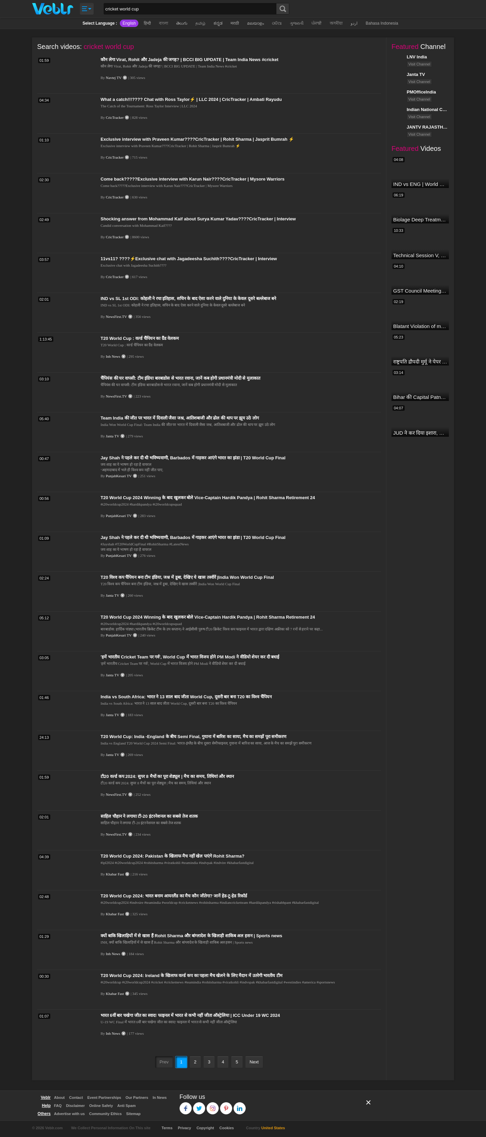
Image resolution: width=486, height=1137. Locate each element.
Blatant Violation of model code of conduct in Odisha (420, 326)
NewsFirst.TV (116, 317)
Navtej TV (114, 78)
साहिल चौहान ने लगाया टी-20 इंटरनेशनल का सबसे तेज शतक (149, 816)
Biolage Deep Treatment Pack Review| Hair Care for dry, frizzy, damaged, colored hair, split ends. (420, 219)
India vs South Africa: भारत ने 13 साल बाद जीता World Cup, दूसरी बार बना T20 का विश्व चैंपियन (186, 696)
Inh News (113, 356)
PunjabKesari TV (119, 476)
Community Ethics (105, 1114)
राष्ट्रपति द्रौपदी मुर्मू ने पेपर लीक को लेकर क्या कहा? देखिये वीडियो (420, 361)
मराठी (235, 23)
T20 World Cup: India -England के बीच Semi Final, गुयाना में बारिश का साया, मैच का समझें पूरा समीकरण (193, 736)
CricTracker (115, 117)
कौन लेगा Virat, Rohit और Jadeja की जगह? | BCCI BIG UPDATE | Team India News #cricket (189, 59)
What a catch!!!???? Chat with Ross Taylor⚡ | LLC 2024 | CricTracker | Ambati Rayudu (191, 99)
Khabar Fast (115, 874)
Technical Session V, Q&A (420, 255)
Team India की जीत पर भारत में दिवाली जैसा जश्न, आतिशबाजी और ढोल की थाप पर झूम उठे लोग (180, 418)
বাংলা (163, 23)
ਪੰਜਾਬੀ (317, 23)
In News (160, 1097)
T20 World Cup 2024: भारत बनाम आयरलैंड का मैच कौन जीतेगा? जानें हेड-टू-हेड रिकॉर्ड (174, 895)
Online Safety (101, 1106)
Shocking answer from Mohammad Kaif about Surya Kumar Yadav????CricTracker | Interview (198, 218)
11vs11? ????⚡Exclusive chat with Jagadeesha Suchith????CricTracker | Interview (189, 258)
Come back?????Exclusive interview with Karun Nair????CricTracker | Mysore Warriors (193, 179)
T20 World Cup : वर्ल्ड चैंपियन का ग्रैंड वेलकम (140, 338)
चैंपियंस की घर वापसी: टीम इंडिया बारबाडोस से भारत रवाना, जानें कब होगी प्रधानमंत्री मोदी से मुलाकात (180, 378)
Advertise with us (69, 1114)
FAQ (58, 1106)
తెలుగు (181, 23)
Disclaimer (75, 1106)
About (59, 1097)
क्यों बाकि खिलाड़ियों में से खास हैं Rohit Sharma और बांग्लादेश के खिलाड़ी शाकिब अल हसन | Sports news (191, 935)
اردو (354, 23)
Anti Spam (126, 1106)
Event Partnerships (104, 1097)
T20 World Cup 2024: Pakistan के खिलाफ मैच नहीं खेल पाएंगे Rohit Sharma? (172, 856)
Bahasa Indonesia (382, 23)
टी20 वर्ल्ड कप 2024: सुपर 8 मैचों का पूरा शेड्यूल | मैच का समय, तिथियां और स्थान (167, 776)
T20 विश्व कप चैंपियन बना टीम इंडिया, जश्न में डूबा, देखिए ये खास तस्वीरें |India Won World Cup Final (187, 577)
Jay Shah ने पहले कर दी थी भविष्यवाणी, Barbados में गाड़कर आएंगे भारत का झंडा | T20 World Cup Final (193, 457)
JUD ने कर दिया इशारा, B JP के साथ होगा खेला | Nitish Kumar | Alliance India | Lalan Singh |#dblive (420, 433)
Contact (76, 1097)
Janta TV (112, 436)
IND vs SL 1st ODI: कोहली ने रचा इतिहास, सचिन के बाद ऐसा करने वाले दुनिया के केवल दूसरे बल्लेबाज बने (188, 298)
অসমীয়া (336, 23)
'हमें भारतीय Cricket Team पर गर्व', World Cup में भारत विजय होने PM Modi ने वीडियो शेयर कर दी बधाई (190, 656)
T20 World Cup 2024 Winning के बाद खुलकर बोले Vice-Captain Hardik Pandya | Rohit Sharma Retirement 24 (208, 497)
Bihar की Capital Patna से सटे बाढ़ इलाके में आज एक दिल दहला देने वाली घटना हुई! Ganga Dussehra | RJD (420, 397)
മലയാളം (255, 23)
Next (254, 1061)
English (129, 23)
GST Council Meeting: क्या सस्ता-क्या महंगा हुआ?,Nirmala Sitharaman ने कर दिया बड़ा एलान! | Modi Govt (420, 291)
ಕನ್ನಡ (218, 23)
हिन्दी (147, 23)
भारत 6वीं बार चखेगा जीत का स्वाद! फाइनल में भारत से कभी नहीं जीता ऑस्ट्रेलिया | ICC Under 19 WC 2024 (190, 1015)
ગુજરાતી (296, 23)
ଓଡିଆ (277, 23)
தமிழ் (200, 23)
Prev (164, 1061)
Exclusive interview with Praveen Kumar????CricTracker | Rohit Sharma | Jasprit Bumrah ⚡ (197, 139)
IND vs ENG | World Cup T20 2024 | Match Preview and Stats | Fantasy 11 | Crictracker (420, 184)
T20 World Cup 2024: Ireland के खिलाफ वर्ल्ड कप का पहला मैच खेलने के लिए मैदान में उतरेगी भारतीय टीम (191, 975)
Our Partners (137, 1097)
